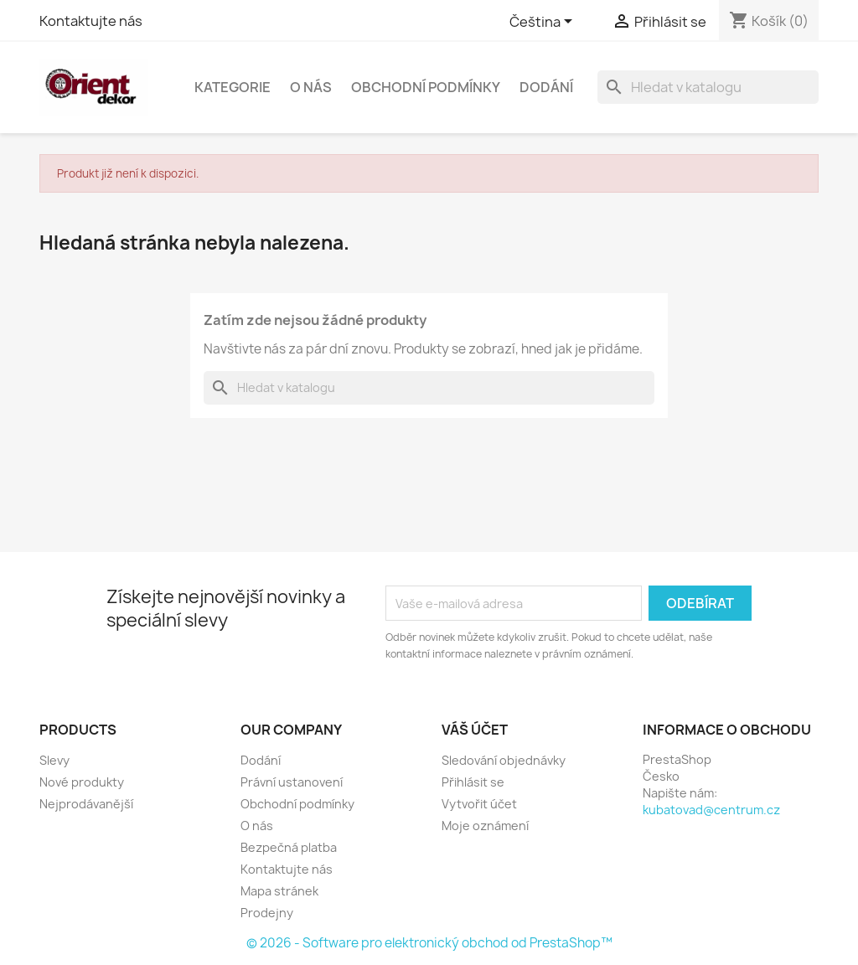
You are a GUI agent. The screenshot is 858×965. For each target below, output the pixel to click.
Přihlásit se (473, 782)
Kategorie (232, 87)
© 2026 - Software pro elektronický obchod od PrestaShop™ (429, 943)
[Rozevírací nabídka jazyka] (543, 23)
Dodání (546, 87)
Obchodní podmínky (425, 87)
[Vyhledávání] (708, 87)
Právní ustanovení (291, 782)
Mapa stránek (279, 891)
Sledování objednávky (504, 760)
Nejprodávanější (86, 804)
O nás (311, 87)
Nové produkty (81, 782)
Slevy (54, 760)
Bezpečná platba (288, 847)
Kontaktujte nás (90, 21)
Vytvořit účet (479, 804)
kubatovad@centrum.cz (711, 810)
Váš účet (475, 729)
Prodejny (266, 913)
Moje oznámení (485, 825)
